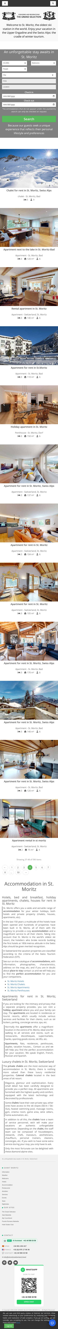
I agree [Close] (9, 1326)
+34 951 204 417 (19, 1246)
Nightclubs (5, 1204)
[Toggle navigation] (53, 3)
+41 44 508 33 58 (20, 1253)
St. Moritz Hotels (15, 981)
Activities (5, 1191)
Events (4, 1198)
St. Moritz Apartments (18, 987)
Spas (3, 1201)
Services (5, 1194)
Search (29, 119)
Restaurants (6, 1188)
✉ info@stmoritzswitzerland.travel (14, 1257)
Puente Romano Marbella (10, 1221)
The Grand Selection (9, 1212)
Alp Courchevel (7, 1218)
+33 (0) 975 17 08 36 (21, 1250)
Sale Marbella (6, 1215)
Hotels (4, 1181)
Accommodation (7, 1185)
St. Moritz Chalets (16, 984)
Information (5, 1172)
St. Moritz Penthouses (18, 990)
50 (18, 872)
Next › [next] (26, 872)
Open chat (29, 1302)
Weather (5, 1175)
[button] (4, 168)
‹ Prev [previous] (5, 867)
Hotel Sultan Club (8, 1224)
